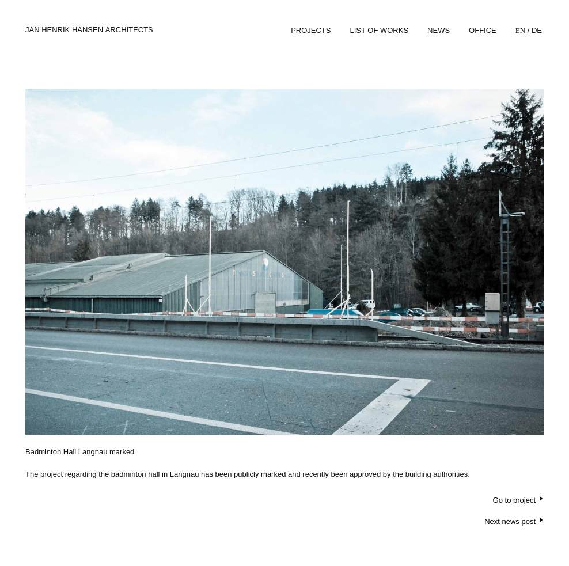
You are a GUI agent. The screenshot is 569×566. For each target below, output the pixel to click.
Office (482, 30)
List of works (379, 30)
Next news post (510, 521)
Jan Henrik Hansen (89, 29)
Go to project (514, 500)
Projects (311, 30)
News (438, 30)
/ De (528, 30)
